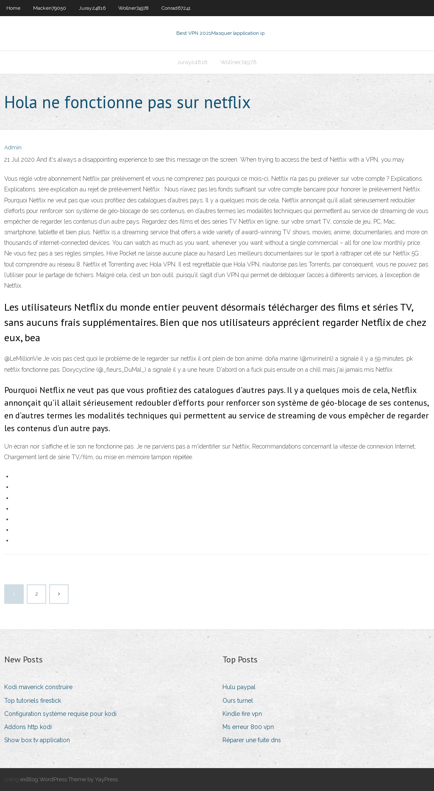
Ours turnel (238, 700)
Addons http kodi (28, 727)
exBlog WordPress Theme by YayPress (69, 779)
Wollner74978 (133, 8)
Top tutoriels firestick (32, 700)
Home (13, 8)
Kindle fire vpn (242, 713)
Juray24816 (92, 8)
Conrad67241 (176, 8)
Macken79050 (49, 8)
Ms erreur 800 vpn (248, 727)
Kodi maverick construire (38, 687)
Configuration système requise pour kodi (60, 713)
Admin (13, 147)
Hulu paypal (239, 687)
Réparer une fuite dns (252, 740)
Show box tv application (37, 740)
